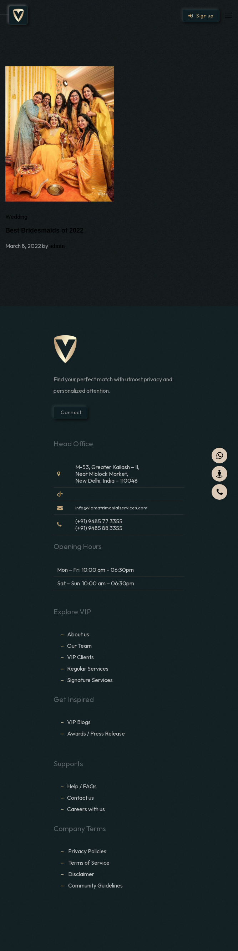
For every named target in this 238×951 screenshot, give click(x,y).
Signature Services (90, 679)
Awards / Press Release (96, 733)
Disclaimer (81, 874)
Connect (70, 412)
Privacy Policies (87, 851)
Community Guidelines (95, 885)
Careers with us (86, 809)
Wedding (16, 216)
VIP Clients (80, 657)
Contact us (80, 797)
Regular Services (87, 668)
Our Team (79, 645)
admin (57, 246)
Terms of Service (89, 862)
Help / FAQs (82, 786)
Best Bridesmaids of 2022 (44, 230)
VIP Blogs (79, 722)
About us (78, 634)
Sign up (200, 15)
